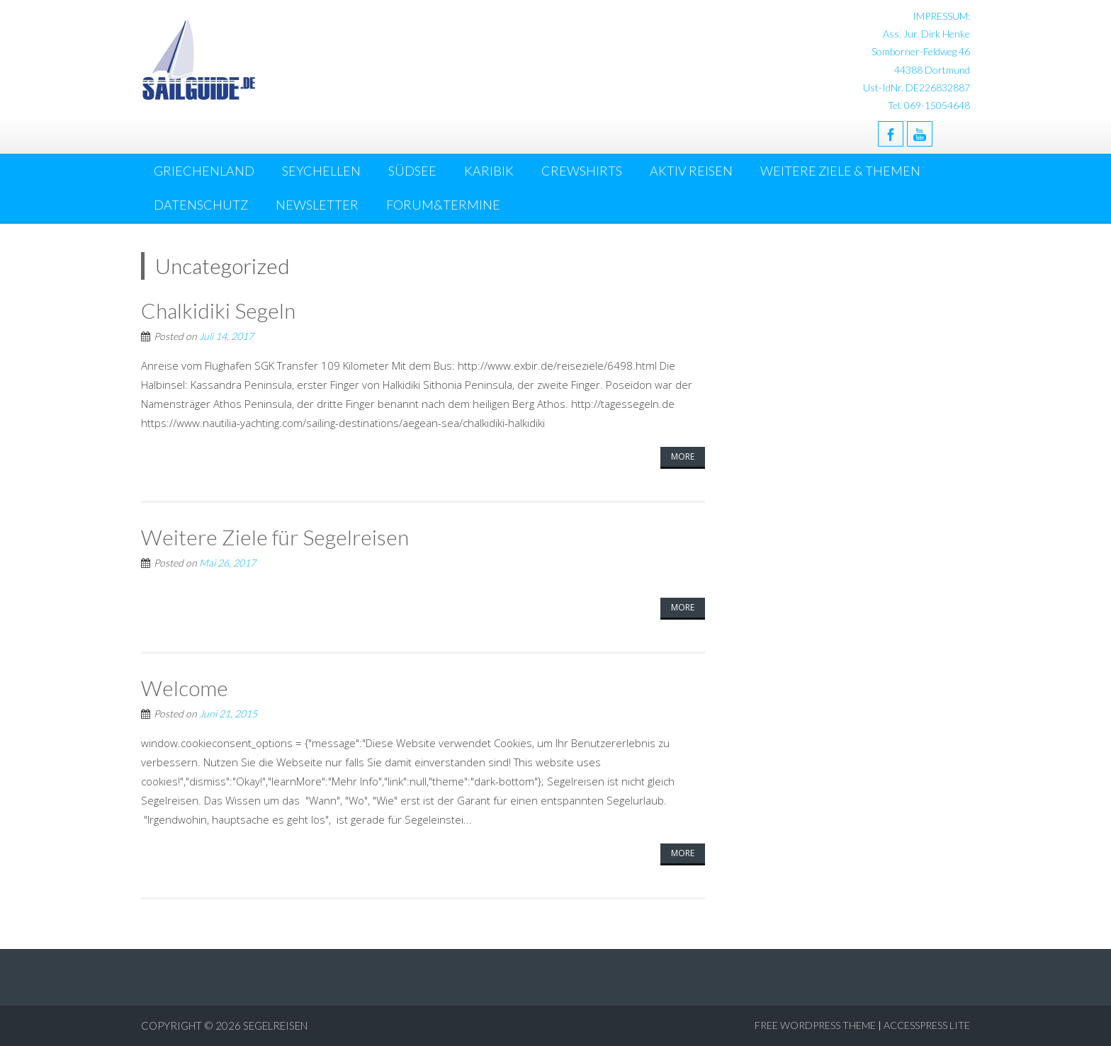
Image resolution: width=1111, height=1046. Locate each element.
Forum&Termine (443, 204)
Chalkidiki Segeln (218, 310)
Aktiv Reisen (691, 170)
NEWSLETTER (317, 204)
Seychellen (321, 170)
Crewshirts (581, 170)
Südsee (412, 170)
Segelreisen (275, 1025)
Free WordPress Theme (815, 1025)
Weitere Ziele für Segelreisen (275, 537)
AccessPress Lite (927, 1025)
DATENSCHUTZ (201, 204)
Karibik (489, 170)
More (682, 456)
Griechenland (204, 170)
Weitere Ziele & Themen (840, 170)
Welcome (184, 687)
